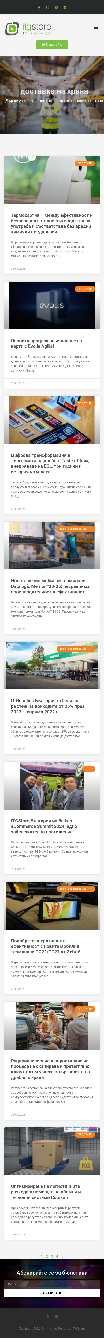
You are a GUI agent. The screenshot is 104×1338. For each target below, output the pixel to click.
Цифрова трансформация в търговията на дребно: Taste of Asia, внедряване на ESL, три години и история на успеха (50, 463)
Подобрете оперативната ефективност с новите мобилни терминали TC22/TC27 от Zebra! (45, 946)
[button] (96, 28)
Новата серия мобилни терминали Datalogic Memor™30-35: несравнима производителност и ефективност (50, 586)
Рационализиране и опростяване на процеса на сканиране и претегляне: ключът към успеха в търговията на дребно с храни (50, 1069)
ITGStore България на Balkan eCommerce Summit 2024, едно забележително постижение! (44, 826)
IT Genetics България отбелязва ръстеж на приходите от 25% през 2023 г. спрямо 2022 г (48, 706)
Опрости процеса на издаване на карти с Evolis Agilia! (46, 343)
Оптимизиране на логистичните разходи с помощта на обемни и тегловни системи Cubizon (46, 1192)
